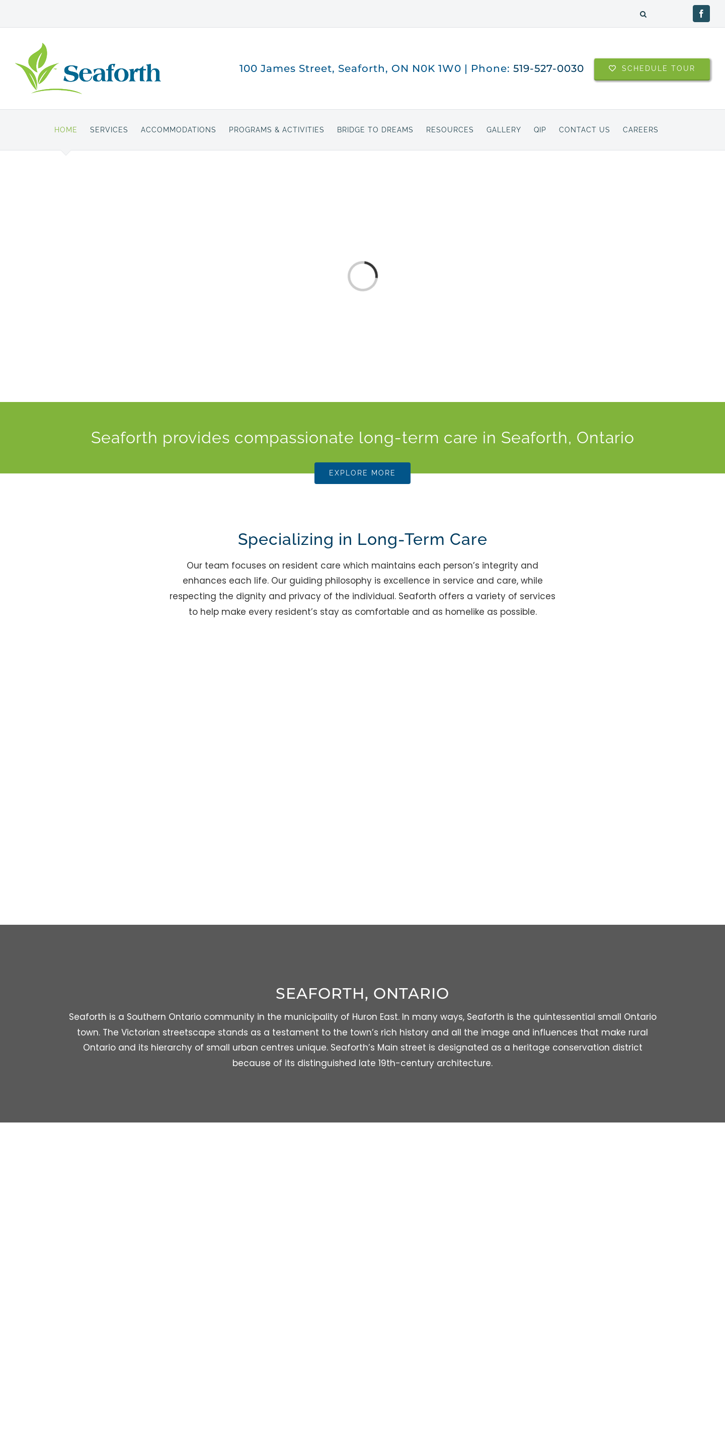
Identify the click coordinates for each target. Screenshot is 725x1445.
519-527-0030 (548, 68)
